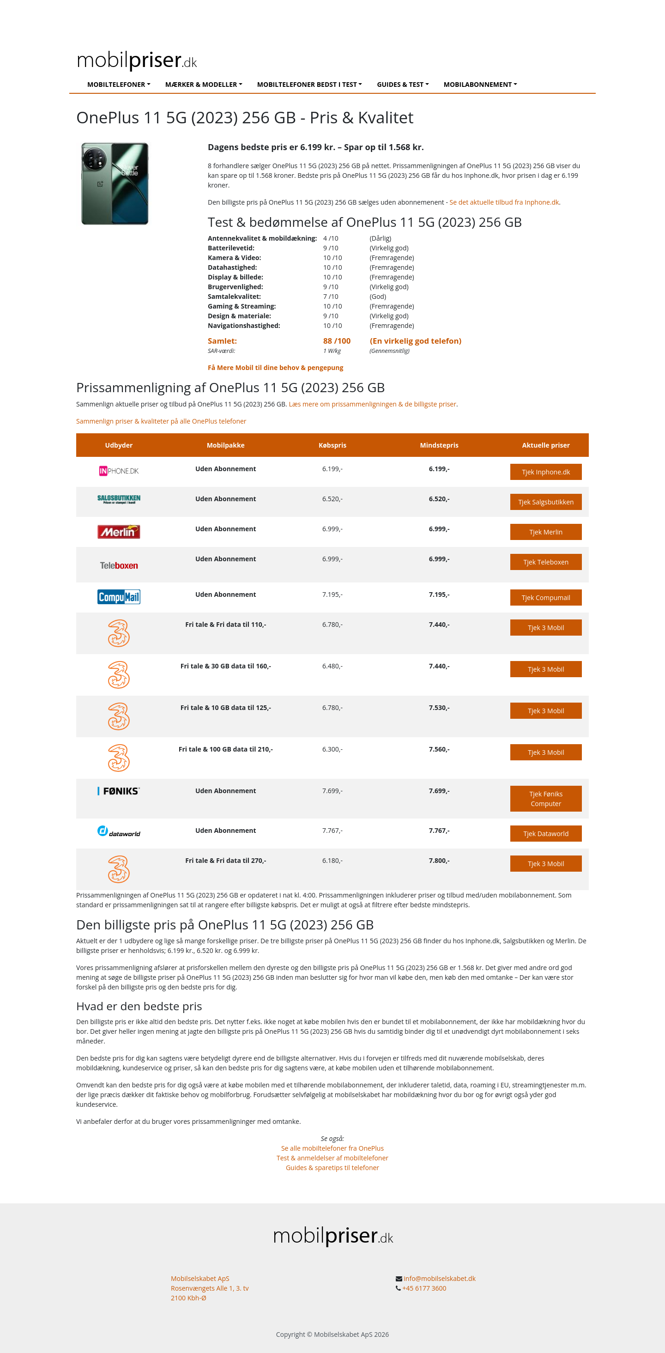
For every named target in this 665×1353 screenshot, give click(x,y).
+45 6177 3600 (424, 1288)
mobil (136, 58)
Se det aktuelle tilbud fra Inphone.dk (504, 202)
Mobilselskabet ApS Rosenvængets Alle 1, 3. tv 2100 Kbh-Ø (210, 1288)
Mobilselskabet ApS (343, 1334)
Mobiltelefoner (116, 84)
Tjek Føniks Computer (546, 798)
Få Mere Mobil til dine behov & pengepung (275, 367)
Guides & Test (400, 84)
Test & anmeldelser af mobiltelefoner (332, 1157)
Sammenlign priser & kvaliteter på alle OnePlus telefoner (161, 421)
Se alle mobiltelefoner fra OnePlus (332, 1148)
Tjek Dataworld (546, 833)
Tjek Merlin (546, 532)
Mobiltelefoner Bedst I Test (307, 84)
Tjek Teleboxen (546, 562)
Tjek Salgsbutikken (546, 502)
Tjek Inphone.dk (546, 471)
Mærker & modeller (201, 84)
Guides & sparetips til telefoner (332, 1167)
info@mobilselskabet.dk (440, 1278)
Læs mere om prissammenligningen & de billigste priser (372, 404)
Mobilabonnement (478, 84)
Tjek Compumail (546, 597)
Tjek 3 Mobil (546, 627)
